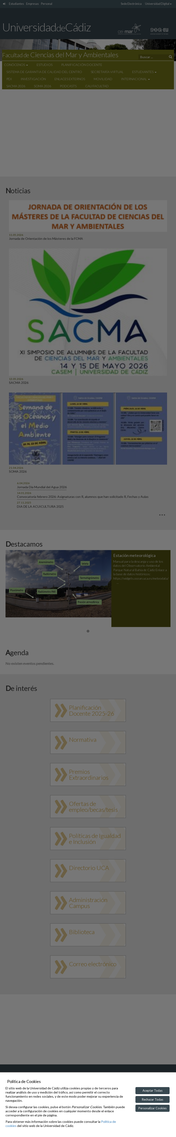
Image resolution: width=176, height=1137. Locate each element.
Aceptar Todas (152, 1090)
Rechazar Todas (152, 1099)
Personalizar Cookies (152, 1108)
